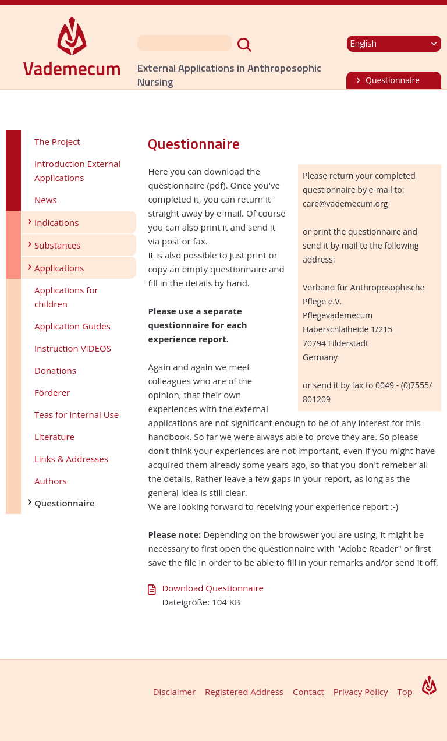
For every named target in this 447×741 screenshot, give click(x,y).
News (45, 199)
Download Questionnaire (213, 588)
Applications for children (66, 297)
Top (405, 691)
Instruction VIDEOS (72, 348)
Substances (57, 245)
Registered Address (244, 691)
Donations (55, 370)
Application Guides (72, 326)
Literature (54, 436)
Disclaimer (174, 691)
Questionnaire (393, 80)
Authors (50, 481)
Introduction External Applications (77, 170)
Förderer (52, 392)
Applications (59, 268)
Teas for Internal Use (76, 414)
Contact (308, 691)
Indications (56, 222)
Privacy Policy (361, 691)
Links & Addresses (71, 459)
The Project (57, 141)
